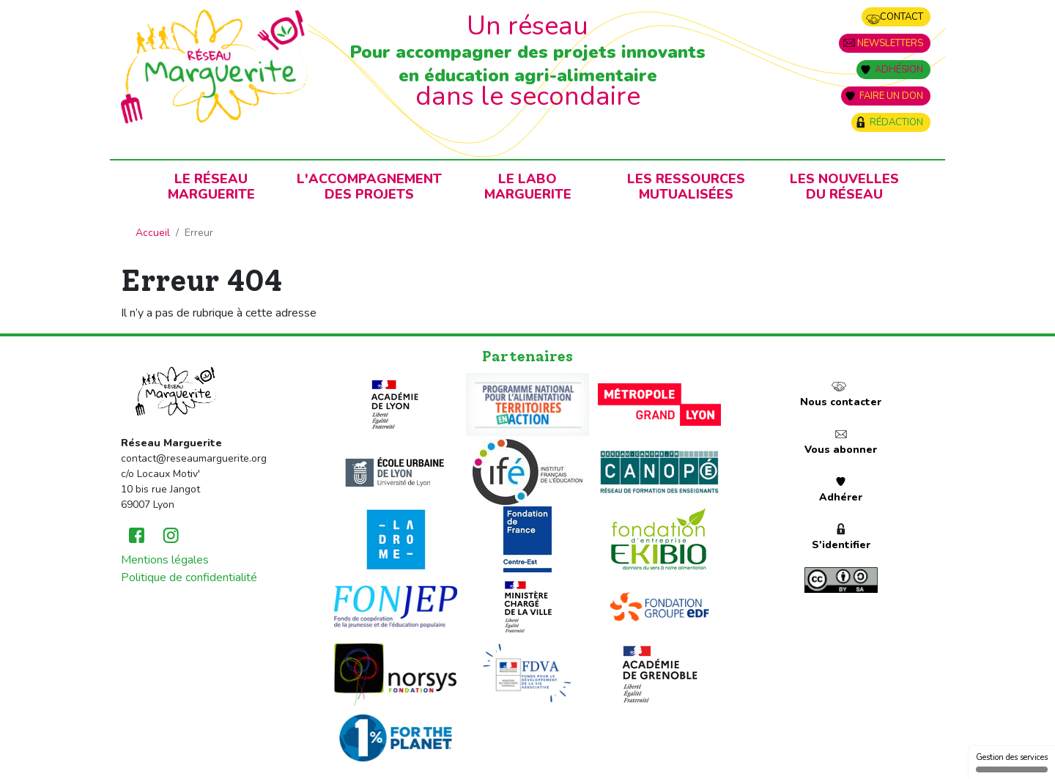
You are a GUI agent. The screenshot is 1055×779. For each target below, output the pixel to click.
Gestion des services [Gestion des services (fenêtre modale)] (1012, 762)
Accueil (153, 233)
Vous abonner (840, 450)
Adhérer (840, 497)
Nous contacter (840, 402)
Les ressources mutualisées (686, 186)
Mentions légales (165, 560)
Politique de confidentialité (189, 577)
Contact (901, 16)
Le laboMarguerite (527, 186)
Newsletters (890, 43)
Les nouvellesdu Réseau (844, 186)
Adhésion (899, 69)
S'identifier (841, 545)
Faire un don (891, 96)
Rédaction (896, 122)
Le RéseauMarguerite (211, 186)
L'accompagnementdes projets (369, 186)
